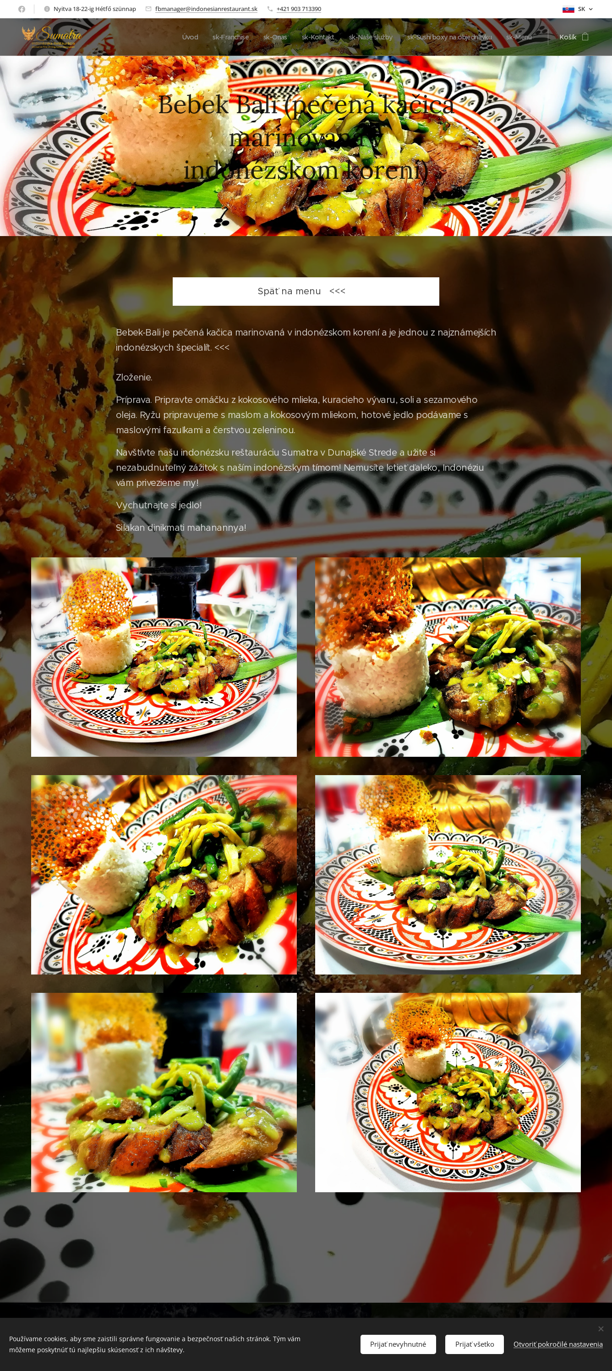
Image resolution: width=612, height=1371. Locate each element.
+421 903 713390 (299, 9)
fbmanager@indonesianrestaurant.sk (206, 9)
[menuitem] (171, 37)
